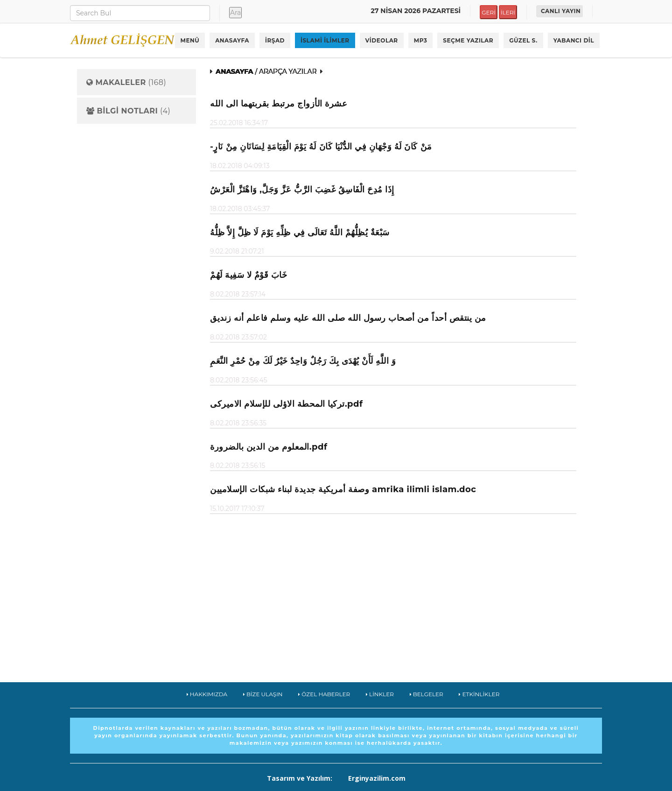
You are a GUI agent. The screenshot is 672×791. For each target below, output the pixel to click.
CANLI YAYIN (561, 10)
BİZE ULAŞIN (263, 694)
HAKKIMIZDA (207, 694)
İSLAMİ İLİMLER (325, 40)
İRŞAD (275, 40)
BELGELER (426, 694)
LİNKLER (380, 694)
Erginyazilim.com (377, 778)
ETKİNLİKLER (479, 694)
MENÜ (190, 40)
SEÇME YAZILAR (468, 40)
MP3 (420, 40)
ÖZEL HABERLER (324, 694)
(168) (126, 82)
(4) (128, 111)
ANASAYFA (232, 40)
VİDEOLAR (381, 40)
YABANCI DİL (573, 40)
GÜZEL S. (523, 40)
